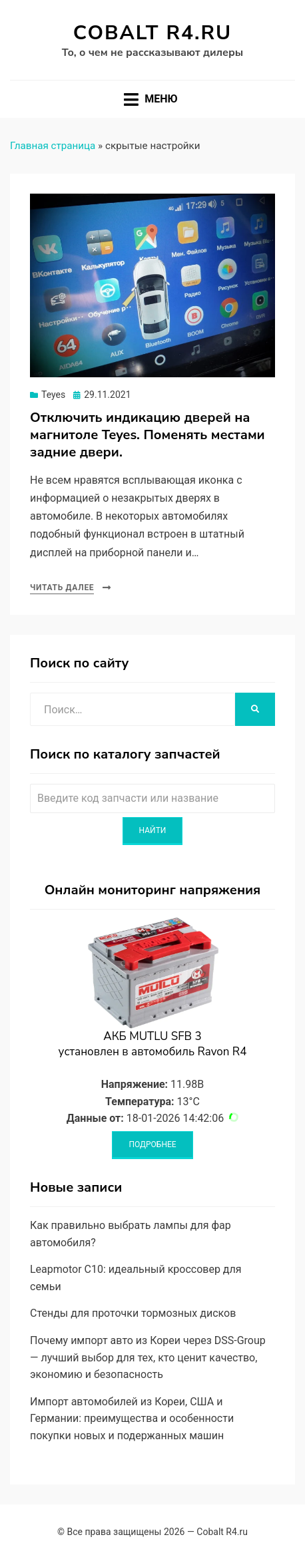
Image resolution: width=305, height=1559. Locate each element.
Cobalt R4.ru (152, 33)
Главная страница (52, 146)
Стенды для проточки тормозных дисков (133, 1313)
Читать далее (62, 587)
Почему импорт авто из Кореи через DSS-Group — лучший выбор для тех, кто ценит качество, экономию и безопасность (148, 1357)
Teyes (53, 394)
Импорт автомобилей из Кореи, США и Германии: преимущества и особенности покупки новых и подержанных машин (132, 1418)
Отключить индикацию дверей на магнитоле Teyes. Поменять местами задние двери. (147, 435)
